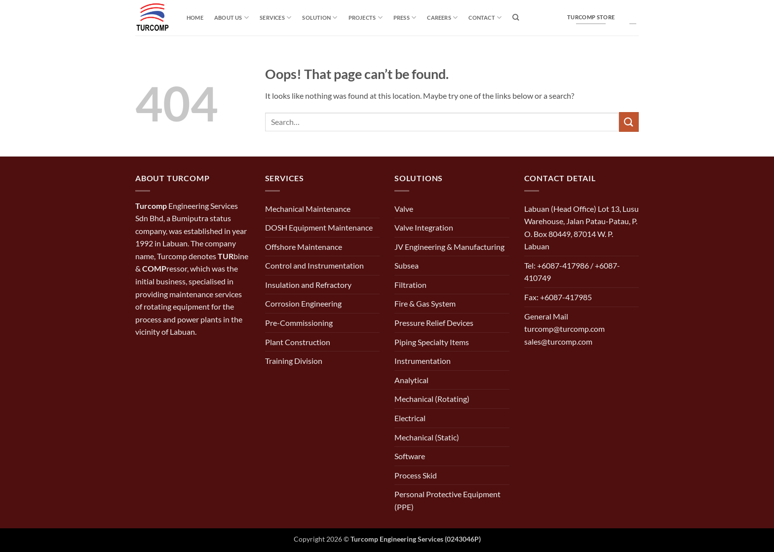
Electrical (410, 418)
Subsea (406, 265)
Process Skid (415, 475)
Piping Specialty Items (431, 342)
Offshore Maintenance (303, 246)
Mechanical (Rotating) (431, 398)
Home (195, 17)
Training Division (293, 360)
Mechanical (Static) (426, 437)
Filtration (410, 284)
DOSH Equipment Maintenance (319, 227)
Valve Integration (423, 227)
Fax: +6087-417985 (558, 297)
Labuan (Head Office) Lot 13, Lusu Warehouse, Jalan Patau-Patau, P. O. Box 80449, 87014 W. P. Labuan (581, 227)
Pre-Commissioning (299, 322)
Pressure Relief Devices (433, 322)
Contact (485, 17)
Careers (442, 17)
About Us (231, 17)
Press (405, 17)
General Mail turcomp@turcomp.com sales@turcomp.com (564, 329)
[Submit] (629, 121)
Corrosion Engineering (303, 303)
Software (409, 456)
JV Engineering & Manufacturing (449, 246)
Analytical (411, 380)
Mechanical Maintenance (307, 208)
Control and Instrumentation (314, 265)
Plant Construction (297, 342)
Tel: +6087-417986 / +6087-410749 (572, 272)
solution (319, 17)
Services (275, 17)
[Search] (515, 17)
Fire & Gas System (425, 303)
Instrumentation (422, 360)
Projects (365, 17)
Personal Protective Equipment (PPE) (447, 500)
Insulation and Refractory (308, 284)
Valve (403, 208)
